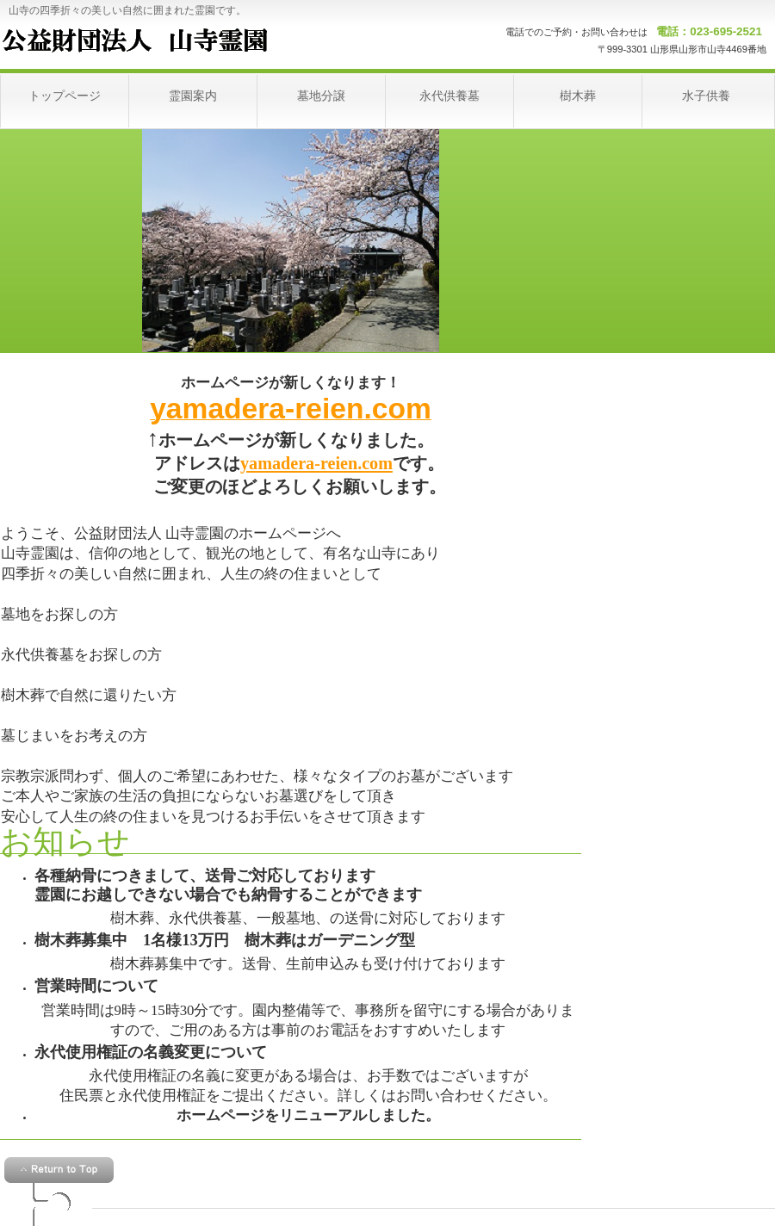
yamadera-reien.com (316, 463)
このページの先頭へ (59, 1170)
